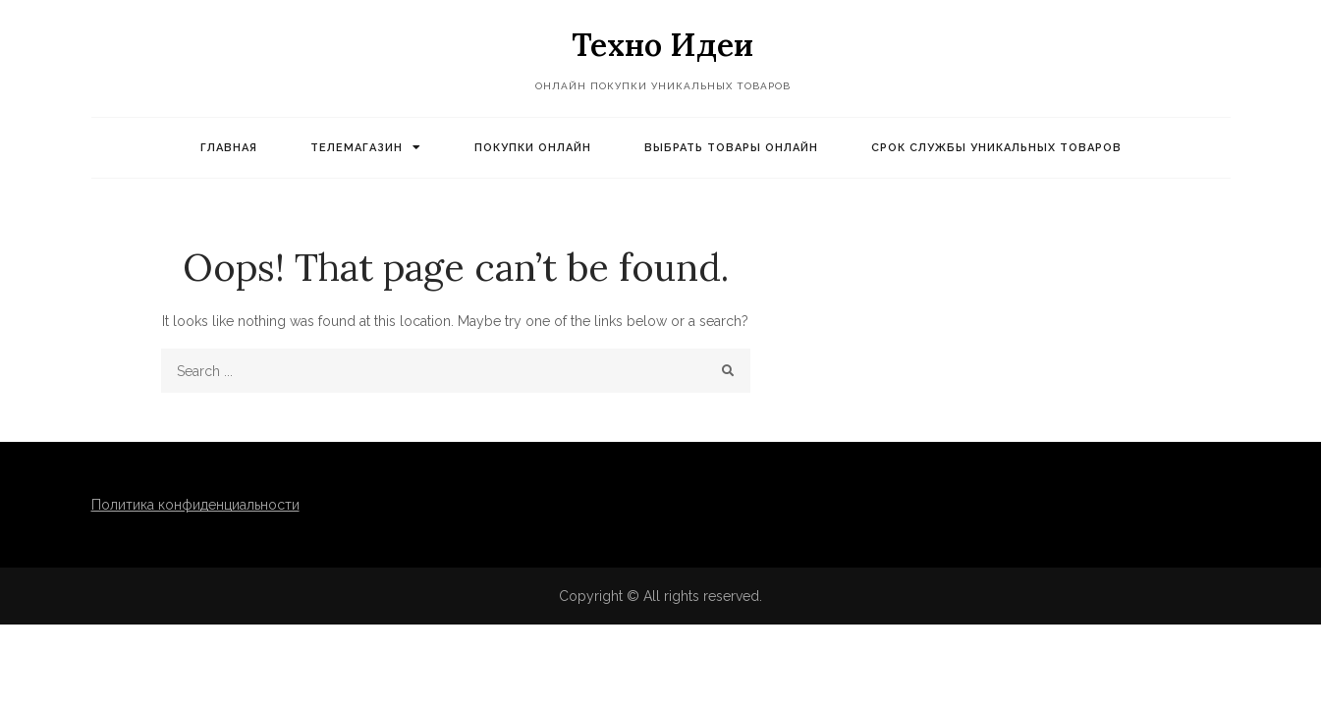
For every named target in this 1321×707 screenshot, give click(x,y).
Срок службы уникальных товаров (996, 147)
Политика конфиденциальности (195, 505)
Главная (228, 147)
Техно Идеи (662, 45)
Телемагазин (356, 147)
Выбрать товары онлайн (731, 147)
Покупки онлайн (532, 147)
